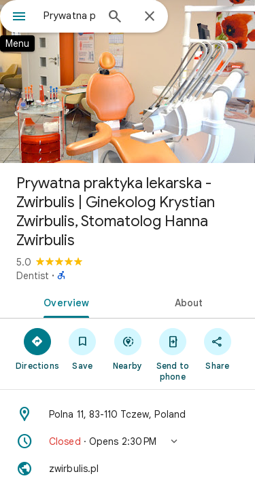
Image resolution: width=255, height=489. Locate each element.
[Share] (217, 348)
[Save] (82, 348)
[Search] (115, 17)
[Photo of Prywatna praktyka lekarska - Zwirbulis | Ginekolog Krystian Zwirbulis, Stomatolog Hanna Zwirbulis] (127, 81)
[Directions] (37, 348)
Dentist (32, 276)
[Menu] (19, 17)
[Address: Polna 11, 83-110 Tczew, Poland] (127, 414)
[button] (127, 441)
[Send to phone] (172, 353)
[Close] (149, 17)
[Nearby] (127, 348)
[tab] (64, 301)
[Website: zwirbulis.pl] (127, 468)
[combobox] (70, 15)
